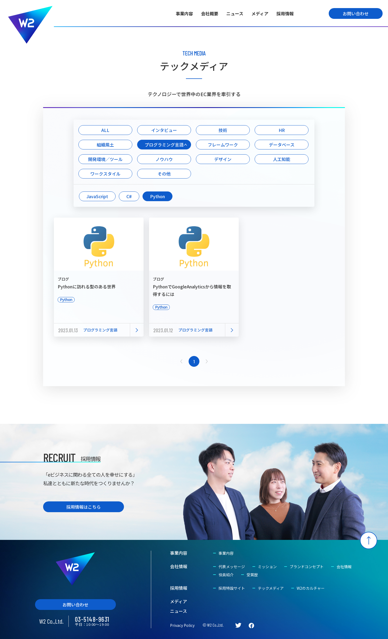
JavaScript (97, 196)
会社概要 (209, 13)
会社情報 (178, 566)
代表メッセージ (232, 566)
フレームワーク (223, 144)
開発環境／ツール (105, 159)
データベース (282, 144)
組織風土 (105, 144)
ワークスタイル (105, 173)
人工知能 (281, 159)
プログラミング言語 (164, 144)
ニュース (234, 13)
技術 (223, 130)
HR (282, 130)
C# (129, 196)
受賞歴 (252, 574)
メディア (259, 13)
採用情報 (285, 13)
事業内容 (184, 13)
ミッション (267, 566)
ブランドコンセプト (307, 566)
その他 (164, 173)
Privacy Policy (182, 625)
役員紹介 (226, 574)
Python (157, 196)
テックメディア (271, 588)
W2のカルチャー (311, 588)
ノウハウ (164, 159)
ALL (105, 130)
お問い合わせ (356, 13)
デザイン (222, 159)
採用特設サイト (232, 588)
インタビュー (164, 130)
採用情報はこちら (83, 507)
